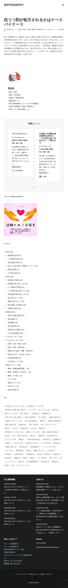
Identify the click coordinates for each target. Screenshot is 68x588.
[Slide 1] (33, 187)
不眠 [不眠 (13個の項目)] (7, 435)
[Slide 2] (35, 187)
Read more (17, 170)
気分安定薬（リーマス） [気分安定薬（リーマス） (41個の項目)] (35, 406)
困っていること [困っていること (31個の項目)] (44, 409)
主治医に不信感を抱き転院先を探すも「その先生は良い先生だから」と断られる (47, 146)
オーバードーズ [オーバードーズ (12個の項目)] (10, 439)
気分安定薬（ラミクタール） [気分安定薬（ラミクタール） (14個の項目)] (14, 432)
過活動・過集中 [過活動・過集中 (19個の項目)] (10, 424)
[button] (63, 5)
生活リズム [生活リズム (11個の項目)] (18, 443)
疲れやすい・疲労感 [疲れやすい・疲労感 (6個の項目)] (43, 454)
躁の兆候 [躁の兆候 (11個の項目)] (46, 439)
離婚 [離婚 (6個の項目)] (32, 458)
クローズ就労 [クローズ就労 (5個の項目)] (42, 458)
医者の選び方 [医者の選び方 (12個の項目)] (52, 435)
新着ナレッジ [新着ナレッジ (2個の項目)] (9, 465)
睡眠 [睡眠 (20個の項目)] (42, 421)
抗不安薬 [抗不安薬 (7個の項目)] (8, 454)
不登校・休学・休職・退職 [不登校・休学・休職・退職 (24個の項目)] (13, 417)
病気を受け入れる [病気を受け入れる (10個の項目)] (32, 443)
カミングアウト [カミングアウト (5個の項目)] (10, 461)
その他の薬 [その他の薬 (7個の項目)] (51, 450)
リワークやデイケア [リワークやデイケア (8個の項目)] (48, 446)
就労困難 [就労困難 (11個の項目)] (57, 439)
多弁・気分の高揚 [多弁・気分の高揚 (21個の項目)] (31, 421)
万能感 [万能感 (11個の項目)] (8, 443)
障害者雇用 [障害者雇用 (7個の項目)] (30, 454)
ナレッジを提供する (11, 546)
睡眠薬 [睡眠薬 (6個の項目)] (17, 458)
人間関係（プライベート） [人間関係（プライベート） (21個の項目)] (13, 421)
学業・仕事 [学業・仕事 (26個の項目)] (24, 413)
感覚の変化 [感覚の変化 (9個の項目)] (23, 446)
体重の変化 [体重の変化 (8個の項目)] (20, 450)
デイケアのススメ (19, 137)
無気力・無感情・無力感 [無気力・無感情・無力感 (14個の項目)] (50, 432)
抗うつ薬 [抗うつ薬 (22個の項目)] (42, 417)
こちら (56, 533)
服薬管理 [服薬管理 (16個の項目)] (24, 428)
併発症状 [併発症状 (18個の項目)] (22, 424)
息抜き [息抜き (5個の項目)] (21, 461)
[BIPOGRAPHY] (14, 5)
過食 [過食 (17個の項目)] (7, 428)
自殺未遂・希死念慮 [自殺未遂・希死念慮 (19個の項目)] (54, 421)
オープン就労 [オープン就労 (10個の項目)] (45, 443)
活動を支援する (9, 552)
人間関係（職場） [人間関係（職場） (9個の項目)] (10, 446)
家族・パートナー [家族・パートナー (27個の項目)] (11, 413)
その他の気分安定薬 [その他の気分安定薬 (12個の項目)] (33, 439)
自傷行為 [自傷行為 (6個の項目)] (56, 454)
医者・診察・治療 (24, 29)
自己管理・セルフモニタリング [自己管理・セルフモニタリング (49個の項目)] (14, 406)
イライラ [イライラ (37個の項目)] (32, 409)
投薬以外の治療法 (17, 144)
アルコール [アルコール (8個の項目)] (9, 450)
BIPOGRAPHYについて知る (14, 549)
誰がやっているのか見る (13, 561)
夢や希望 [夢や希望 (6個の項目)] (8, 458)
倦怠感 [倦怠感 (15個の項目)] (42, 428)
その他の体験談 (43, 157)
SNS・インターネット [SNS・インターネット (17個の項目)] (48, 424)
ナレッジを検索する (11, 544)
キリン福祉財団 (42, 511)
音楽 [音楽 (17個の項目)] (15, 428)
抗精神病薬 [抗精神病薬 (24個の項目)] (46, 413)
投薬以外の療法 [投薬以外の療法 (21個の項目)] (54, 417)
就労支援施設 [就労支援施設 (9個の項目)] (34, 446)
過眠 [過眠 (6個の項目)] (25, 458)
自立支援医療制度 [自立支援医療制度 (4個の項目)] (32, 461)
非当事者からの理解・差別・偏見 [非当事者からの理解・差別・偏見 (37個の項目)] (15, 409)
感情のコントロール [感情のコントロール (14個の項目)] (33, 432)
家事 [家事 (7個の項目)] (29, 450)
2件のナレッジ (23, 487)
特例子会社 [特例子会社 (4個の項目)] (45, 461)
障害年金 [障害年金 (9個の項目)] (56, 443)
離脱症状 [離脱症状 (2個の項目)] (55, 461)
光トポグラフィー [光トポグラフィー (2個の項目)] (23, 465)
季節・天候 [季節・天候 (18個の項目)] (33, 424)
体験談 (33, 29)
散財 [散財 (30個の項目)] (55, 409)
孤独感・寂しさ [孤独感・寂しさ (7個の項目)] (39, 450)
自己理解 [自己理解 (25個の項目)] (35, 413)
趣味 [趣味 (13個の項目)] (32, 435)
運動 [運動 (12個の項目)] (21, 439)
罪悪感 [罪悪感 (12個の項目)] (41, 435)
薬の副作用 (39, 29)
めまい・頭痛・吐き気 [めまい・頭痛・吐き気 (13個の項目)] (20, 435)
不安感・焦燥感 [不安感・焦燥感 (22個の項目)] (30, 417)
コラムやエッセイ (49, 29)
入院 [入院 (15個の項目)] (33, 428)
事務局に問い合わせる (12, 564)
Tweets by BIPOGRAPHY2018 (47, 547)
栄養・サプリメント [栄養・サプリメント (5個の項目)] (55, 458)
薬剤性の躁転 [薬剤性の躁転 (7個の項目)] (19, 454)
